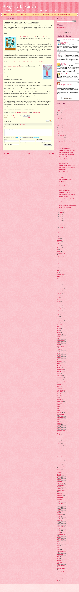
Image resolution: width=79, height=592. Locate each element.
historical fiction (60, 371)
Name (5, 139)
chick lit (15, 117)
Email (21, 139)
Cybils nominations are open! (65, 207)
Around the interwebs (63, 143)
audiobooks (59, 260)
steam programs (60, 526)
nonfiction (59, 443)
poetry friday (59, 464)
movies (58, 419)
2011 (59, 129)
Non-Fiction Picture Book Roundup (66, 154)
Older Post (51, 153)
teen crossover (60, 539)
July (61, 214)
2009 (59, 133)
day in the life (59, 324)
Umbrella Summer (8, 65)
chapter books (59, 299)
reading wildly (60, 495)
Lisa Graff (16, 65)
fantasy (58, 344)
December (62, 135)
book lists (59, 290)
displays (58, 330)
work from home (60, 575)
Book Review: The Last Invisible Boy (67, 167)
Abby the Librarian (19, 6)
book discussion (60, 288)
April (61, 220)
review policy (59, 499)
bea (57, 272)
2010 (59, 131)
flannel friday (59, 349)
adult (58, 243)
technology (59, 537)
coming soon (59, 306)
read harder (59, 479)
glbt (57, 359)
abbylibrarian (66, 30)
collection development (59, 304)
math (58, 406)
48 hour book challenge (59, 241)
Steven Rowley (63, 64)
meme (58, 408)
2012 (59, 127)
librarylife (59, 395)
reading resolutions (61, 490)
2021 (59, 108)
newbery (58, 440)
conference (59, 310)
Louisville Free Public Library (14, 66)
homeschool (59, 375)
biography (59, 276)
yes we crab (59, 578)
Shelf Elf (41, 61)
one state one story (60, 447)
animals (58, 251)
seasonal (58, 516)
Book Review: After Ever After (65, 188)
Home (6, 14)
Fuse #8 (35, 61)
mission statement (60, 417)
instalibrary (59, 384)
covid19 (58, 314)
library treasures (60, 393)
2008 (59, 230)
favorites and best (60, 346)
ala (57, 249)
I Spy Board (61, 161)
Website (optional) (39, 139)
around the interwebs (61, 253)
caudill (58, 297)
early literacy (59, 334)
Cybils (11, 32)
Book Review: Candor (63, 146)
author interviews (60, 261)
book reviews (10, 117)
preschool (59, 469)
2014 (59, 123)
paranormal (59, 455)
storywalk (59, 532)
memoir (58, 410)
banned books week (61, 265)
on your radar (59, 445)
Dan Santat (45, 36)
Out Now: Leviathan (63, 196)
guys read (25, 117)
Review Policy (24, 14)
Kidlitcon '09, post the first (64, 171)
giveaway (59, 357)
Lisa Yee (35, 36)
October (61, 139)
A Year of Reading (36, 112)
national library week (61, 430)
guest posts (59, 365)
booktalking (59, 293)
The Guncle (62, 63)
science (58, 509)
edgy (58, 338)
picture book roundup (61, 456)
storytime (59, 530)
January (61, 227)
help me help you (60, 369)
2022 (59, 106)
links (58, 397)
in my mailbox (60, 377)
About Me (14, 14)
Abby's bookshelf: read (68, 39)
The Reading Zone (18, 61)
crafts (58, 316)
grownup (58, 363)
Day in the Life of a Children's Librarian (67, 141)
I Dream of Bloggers (63, 163)
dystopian (59, 332)
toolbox (58, 547)
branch (58, 295)
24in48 (58, 238)
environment (59, 342)
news (58, 441)
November (62, 137)
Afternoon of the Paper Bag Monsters (66, 158)
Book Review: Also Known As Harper (67, 194)
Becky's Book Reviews (19, 112)
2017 (59, 116)
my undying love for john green (61, 424)
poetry (58, 462)
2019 (59, 112)
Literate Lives (27, 112)
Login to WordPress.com (28, 137)
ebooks (58, 336)
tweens (58, 549)
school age (59, 507)
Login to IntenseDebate (19, 137)
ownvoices (59, 452)
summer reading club (61, 534)
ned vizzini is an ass (61, 436)
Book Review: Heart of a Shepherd (66, 152)
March (61, 223)
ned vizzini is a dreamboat (60, 434)
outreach (58, 451)
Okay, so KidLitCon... (63, 169)
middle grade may (60, 414)
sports (58, 524)
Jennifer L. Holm (63, 43)
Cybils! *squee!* (62, 203)
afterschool (59, 247)
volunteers (59, 560)
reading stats (59, 493)
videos (58, 558)
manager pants (60, 401)
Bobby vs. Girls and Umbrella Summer (67, 165)
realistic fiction (60, 497)
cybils (58, 322)
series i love (59, 520)
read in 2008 (59, 481)
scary (58, 505)
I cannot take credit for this (64, 192)
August (61, 212)
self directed (59, 518)
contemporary (20, 117)
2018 (59, 114)
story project (59, 528)
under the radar (60, 554)
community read (60, 308)
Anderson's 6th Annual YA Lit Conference (67, 198)
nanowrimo (59, 428)
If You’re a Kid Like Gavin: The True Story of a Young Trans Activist (66, 84)
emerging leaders (60, 340)
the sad (58, 543)
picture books (59, 460)
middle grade (30, 117)
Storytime (46, 14)
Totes (60, 174)
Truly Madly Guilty (64, 52)
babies (58, 263)
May (61, 218)
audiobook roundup (61, 256)
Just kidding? (62, 185)
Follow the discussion (51, 121)
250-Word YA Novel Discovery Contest (67, 150)
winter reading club (61, 571)
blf (57, 278)
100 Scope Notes (29, 61)
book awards (59, 284)
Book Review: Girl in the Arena (65, 179)
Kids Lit (24, 61)
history (58, 373)
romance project (60, 503)
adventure (59, 245)
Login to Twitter (36, 137)
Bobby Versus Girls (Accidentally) (24, 36)
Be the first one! (22, 124)
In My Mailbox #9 (63, 181)
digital (58, 326)
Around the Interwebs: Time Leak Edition (67, 205)
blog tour (59, 280)
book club (59, 286)
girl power (59, 355)
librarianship (59, 388)
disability (59, 328)
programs (59, 477)
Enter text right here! (28, 132)
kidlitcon (58, 386)
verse (58, 556)
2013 (59, 125)
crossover (59, 318)
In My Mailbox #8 (63, 200)
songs (58, 522)
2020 (59, 110)
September (62, 210)
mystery (58, 426)
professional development (59, 475)
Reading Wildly (35, 14)
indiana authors (60, 379)
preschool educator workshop (61, 472)
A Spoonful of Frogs (64, 73)
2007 (59, 232)
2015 (59, 121)
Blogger (41, 589)
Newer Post (6, 153)
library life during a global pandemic (61, 391)
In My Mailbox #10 (63, 156)
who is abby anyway (61, 568)
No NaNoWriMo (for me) (64, 190)
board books (59, 282)
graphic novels (60, 361)
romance (58, 501)
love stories (59, 399)
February (61, 225)
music (58, 421)
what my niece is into (61, 565)
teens (58, 541)
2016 (59, 118)
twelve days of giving (61, 551)
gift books (59, 353)
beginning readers (60, 274)
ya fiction (59, 577)
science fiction (60, 514)
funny (58, 351)
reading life (59, 488)
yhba (58, 580)
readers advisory (60, 483)
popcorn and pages (60, 466)
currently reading (60, 320)
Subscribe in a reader (61, 27)
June (61, 216)
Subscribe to (11, 144)
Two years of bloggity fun (64, 148)
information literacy (61, 381)
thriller (58, 545)
